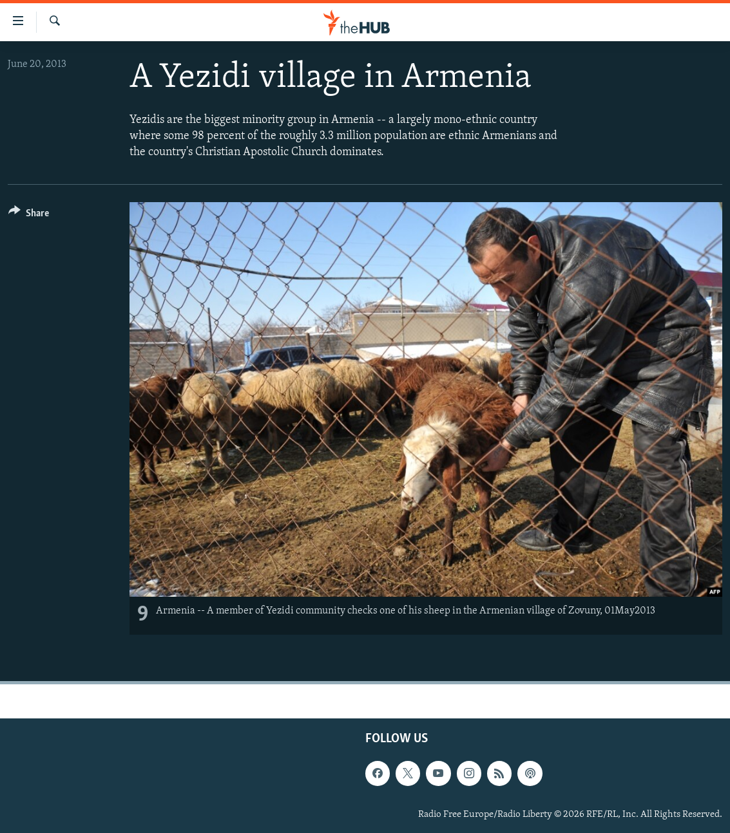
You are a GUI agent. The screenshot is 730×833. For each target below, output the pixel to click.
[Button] (28, 215)
